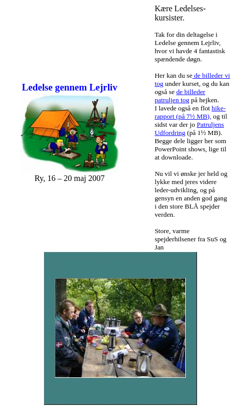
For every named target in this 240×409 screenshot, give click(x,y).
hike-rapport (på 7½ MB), (190, 112)
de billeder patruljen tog (180, 96)
